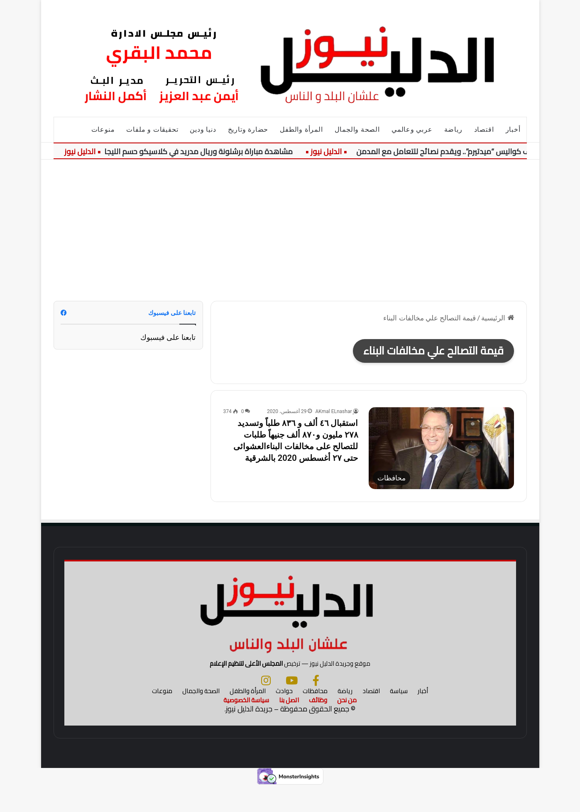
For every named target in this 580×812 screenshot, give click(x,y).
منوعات (103, 129)
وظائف (318, 726)
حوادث (284, 717)
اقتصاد (484, 129)
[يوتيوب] (291, 706)
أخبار (513, 129)
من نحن (347, 726)
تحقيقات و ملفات (152, 129)
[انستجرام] (266, 706)
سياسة (399, 717)
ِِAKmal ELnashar (333, 411)
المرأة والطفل (301, 129)
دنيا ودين (203, 129)
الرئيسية (497, 318)
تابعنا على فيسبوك (168, 337)
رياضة (453, 129)
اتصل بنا (289, 726)
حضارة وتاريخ (248, 129)
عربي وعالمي (412, 129)
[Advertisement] (290, 230)
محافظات (315, 717)
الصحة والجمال (357, 129)
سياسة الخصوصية (246, 726)
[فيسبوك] (316, 706)
